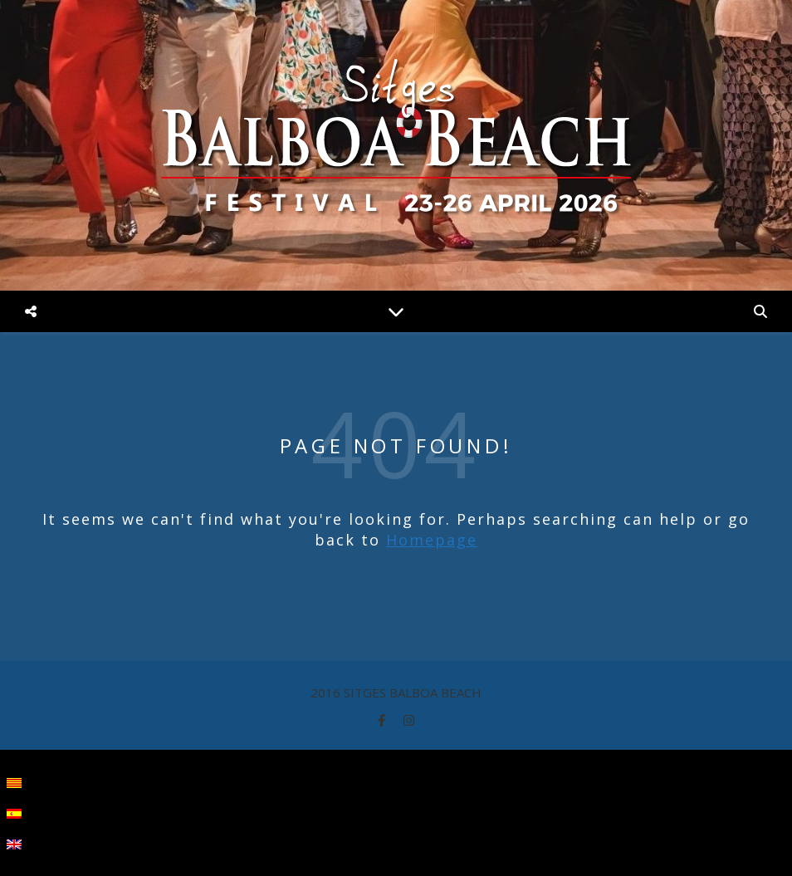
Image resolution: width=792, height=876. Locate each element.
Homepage (431, 540)
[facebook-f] (383, 720)
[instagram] (408, 720)
